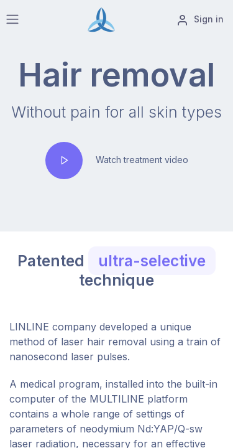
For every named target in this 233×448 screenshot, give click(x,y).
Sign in (200, 20)
